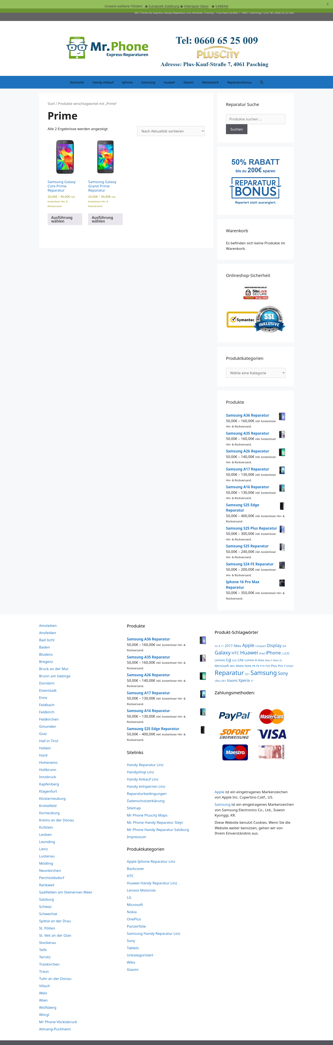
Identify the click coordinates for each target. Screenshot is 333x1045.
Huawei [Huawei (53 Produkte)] (249, 643)
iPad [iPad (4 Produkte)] (262, 645)
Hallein (45, 739)
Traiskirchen (49, 955)
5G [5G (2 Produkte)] (216, 637)
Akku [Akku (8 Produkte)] (237, 637)
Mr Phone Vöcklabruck (58, 1013)
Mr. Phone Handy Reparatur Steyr (155, 813)
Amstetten (48, 617)
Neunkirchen (50, 862)
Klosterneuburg (52, 790)
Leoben (45, 826)
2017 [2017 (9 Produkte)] (229, 637)
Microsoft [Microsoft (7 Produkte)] (222, 657)
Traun (44, 962)
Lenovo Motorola (141, 881)
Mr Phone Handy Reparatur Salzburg (158, 821)
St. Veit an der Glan (55, 926)
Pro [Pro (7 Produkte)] (280, 657)
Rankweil (46, 876)
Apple (219, 783)
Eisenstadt (47, 681)
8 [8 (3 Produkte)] (219, 637)
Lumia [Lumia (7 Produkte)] (249, 651)
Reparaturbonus (239, 74)
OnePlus (134, 910)
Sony (131, 932)
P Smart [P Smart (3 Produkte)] (288, 657)
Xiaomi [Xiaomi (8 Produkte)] (232, 672)
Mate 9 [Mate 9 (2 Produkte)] (268, 651)
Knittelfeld (47, 797)
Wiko (131, 953)
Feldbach (46, 696)
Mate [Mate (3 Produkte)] (261, 651)
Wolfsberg (47, 998)
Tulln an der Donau (55, 970)
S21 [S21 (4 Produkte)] (247, 665)
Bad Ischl (46, 631)
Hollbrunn (47, 761)
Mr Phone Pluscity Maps (147, 806)
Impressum (136, 828)
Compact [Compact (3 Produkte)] (260, 637)
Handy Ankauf (102, 74)
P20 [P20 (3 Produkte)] (267, 657)
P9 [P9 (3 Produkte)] (257, 657)
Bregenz (46, 653)
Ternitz (45, 948)
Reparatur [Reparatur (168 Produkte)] (229, 664)
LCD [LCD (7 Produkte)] (286, 645)
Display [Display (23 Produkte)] (274, 637)
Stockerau (47, 934)
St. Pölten (47, 919)
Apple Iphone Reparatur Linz (151, 852)
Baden (44, 638)
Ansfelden (47, 624)
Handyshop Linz (140, 763)
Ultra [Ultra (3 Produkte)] (218, 672)
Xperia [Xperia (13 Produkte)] (244, 671)
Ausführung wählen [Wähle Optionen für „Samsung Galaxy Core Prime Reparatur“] (61, 210)
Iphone (127, 74)
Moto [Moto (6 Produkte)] (240, 657)
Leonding (47, 833)
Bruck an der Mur (54, 660)
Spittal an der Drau (55, 912)
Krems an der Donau (56, 811)
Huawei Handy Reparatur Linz (152, 874)
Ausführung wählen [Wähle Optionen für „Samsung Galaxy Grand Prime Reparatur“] (102, 210)
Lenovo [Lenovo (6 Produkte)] (220, 651)
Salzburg (46, 890)
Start (51, 95)
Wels (43, 984)
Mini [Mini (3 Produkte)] (232, 657)
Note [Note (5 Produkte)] (248, 657)
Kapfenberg (49, 775)
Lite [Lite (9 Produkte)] (241, 651)
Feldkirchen (49, 710)
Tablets (133, 939)
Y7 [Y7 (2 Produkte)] (252, 672)
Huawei (169, 74)
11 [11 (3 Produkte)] (222, 637)
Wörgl (44, 1006)
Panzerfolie (136, 917)
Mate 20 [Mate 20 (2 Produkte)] (277, 651)
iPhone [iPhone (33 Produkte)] (273, 644)
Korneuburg (49, 804)
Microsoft (135, 896)
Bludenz (46, 645)
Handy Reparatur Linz (145, 756)
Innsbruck (47, 768)
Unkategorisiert (140, 946)
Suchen (236, 120)
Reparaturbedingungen (146, 785)
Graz (43, 725)
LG (129, 888)
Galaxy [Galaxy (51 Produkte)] (223, 643)
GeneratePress (220, 1038)
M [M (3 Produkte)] (256, 651)
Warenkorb (210, 74)
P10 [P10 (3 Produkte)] (262, 657)
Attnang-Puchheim (55, 1020)
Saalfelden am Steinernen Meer (65, 883)
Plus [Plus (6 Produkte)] (274, 657)
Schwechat (48, 905)
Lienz (43, 840)
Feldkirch (46, 703)
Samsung (148, 74)
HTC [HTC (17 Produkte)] (235, 644)
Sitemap (134, 799)
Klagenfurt (48, 782)
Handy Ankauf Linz (142, 770)
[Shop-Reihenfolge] (171, 123)
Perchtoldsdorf (51, 869)
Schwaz (45, 898)
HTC (130, 867)
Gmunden (47, 717)
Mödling (46, 854)
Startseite (77, 74)
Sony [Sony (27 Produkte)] (283, 665)
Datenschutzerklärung (146, 792)
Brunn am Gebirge (55, 667)
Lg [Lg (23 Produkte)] (228, 651)
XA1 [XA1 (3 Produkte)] (224, 672)
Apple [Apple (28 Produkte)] (248, 637)
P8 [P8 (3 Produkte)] (253, 657)
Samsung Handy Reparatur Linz (153, 925)
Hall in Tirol (48, 732)
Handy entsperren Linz (146, 777)
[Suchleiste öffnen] (262, 73)
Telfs (43, 941)
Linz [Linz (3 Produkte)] (234, 651)
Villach (44, 977)
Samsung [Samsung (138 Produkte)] (264, 664)
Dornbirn (47, 674)
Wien (43, 991)
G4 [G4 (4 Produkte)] (284, 637)
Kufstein (46, 818)
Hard (43, 746)
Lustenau (47, 847)
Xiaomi (188, 74)
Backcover (135, 860)
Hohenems (48, 753)
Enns (43, 689)
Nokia (132, 903)
